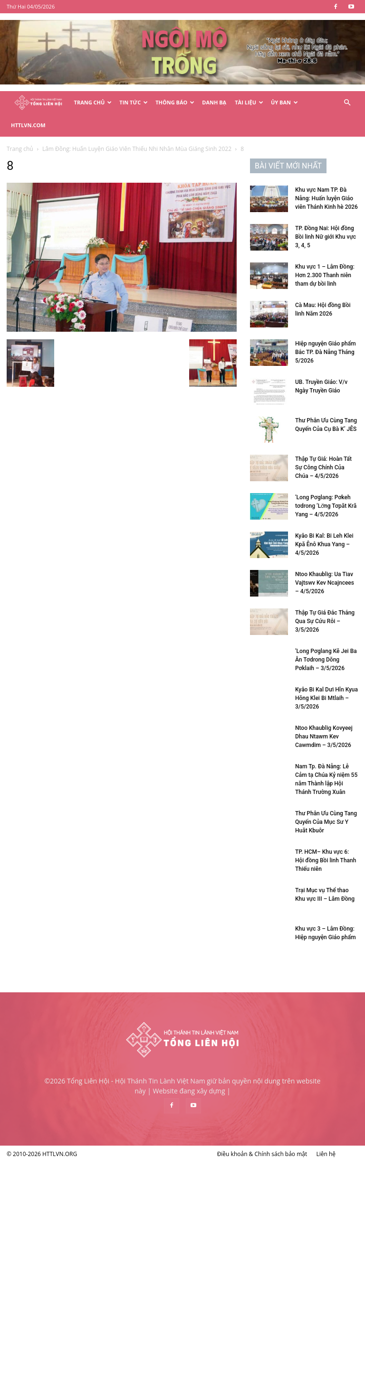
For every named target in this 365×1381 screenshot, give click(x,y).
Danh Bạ (214, 102)
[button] (347, 102)
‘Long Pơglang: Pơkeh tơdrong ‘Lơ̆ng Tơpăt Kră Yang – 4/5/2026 (325, 506)
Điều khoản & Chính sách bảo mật (262, 1154)
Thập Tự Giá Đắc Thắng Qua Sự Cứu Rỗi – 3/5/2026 (325, 621)
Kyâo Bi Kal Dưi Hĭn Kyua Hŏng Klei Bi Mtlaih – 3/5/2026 (326, 698)
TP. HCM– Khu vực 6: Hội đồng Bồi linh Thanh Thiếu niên (325, 860)
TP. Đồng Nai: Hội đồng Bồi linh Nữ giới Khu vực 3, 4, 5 (325, 237)
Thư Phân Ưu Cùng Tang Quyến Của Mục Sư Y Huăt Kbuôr (326, 822)
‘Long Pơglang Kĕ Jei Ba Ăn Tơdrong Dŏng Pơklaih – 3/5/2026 (326, 660)
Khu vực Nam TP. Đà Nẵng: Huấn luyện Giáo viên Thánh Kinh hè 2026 (326, 198)
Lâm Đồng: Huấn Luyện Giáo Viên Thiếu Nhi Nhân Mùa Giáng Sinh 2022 (136, 149)
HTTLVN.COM (28, 125)
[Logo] (38, 102)
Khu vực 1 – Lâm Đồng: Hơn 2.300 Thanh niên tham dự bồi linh (325, 275)
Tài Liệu (249, 102)
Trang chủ (20, 149)
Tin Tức (133, 102)
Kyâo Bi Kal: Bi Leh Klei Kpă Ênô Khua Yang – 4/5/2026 (324, 544)
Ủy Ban (284, 102)
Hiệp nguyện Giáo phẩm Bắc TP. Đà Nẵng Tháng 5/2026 (325, 352)
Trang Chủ (93, 102)
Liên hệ (326, 1154)
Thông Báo (174, 102)
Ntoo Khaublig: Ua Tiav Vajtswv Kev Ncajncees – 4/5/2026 (324, 583)
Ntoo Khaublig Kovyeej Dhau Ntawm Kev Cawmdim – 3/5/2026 (324, 736)
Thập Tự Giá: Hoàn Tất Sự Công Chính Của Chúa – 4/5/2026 (323, 467)
